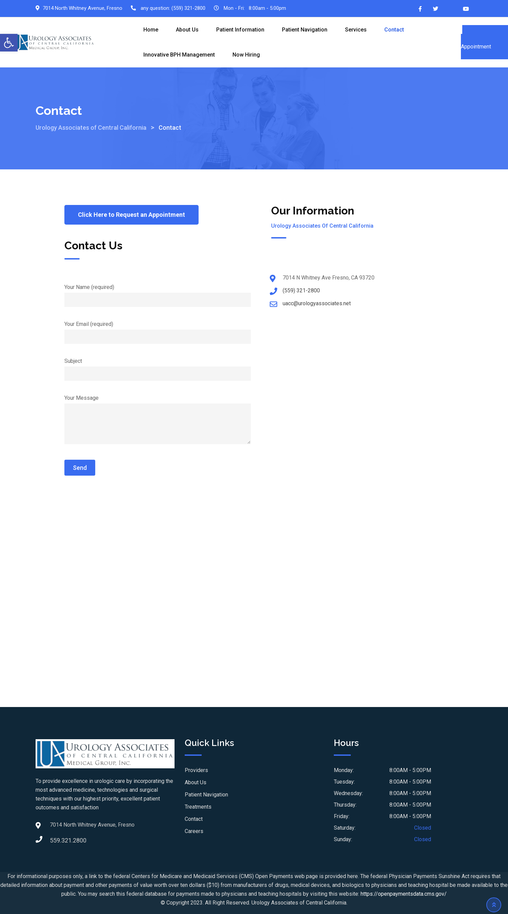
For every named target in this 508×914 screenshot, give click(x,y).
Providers (196, 770)
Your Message (157, 420)
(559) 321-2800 (188, 8)
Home (150, 29)
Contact (394, 29)
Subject (157, 367)
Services (356, 29)
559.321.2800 (56, 840)
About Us (187, 29)
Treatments (198, 807)
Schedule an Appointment (484, 42)
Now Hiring (246, 54)
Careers (194, 831)
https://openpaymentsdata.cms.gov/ (404, 894)
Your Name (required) (157, 293)
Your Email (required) (157, 330)
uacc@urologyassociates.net (317, 303)
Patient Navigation (304, 29)
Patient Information (240, 29)
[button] (9, 42)
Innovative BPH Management (179, 54)
